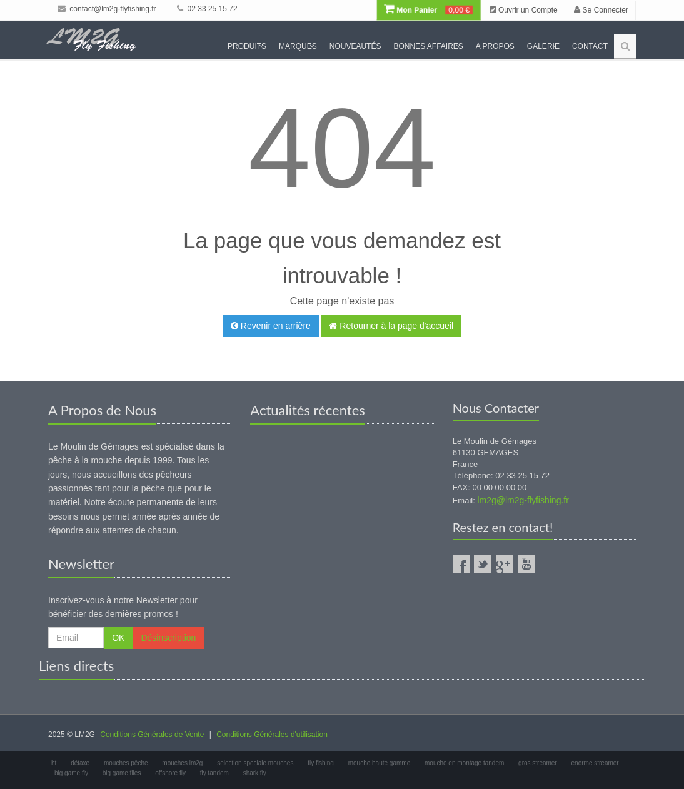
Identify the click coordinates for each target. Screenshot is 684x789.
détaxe (80, 763)
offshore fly (170, 773)
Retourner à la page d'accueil (391, 326)
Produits (247, 46)
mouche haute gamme (379, 763)
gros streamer (537, 763)
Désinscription (168, 638)
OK (118, 638)
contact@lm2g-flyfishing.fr (107, 8)
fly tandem (214, 773)
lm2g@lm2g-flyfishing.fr (522, 500)
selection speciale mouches (255, 763)
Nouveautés (355, 46)
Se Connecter (601, 10)
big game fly (71, 773)
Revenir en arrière (271, 326)
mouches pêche (126, 763)
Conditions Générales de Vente (152, 734)
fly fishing (321, 763)
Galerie (543, 46)
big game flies (122, 773)
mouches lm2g (182, 763)
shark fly (254, 773)
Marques (298, 46)
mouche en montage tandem (464, 763)
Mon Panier (428, 10)
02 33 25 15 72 (207, 8)
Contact (590, 46)
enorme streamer (595, 763)
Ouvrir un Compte (524, 10)
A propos (495, 46)
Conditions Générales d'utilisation (272, 734)
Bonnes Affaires (428, 46)
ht (53, 763)
